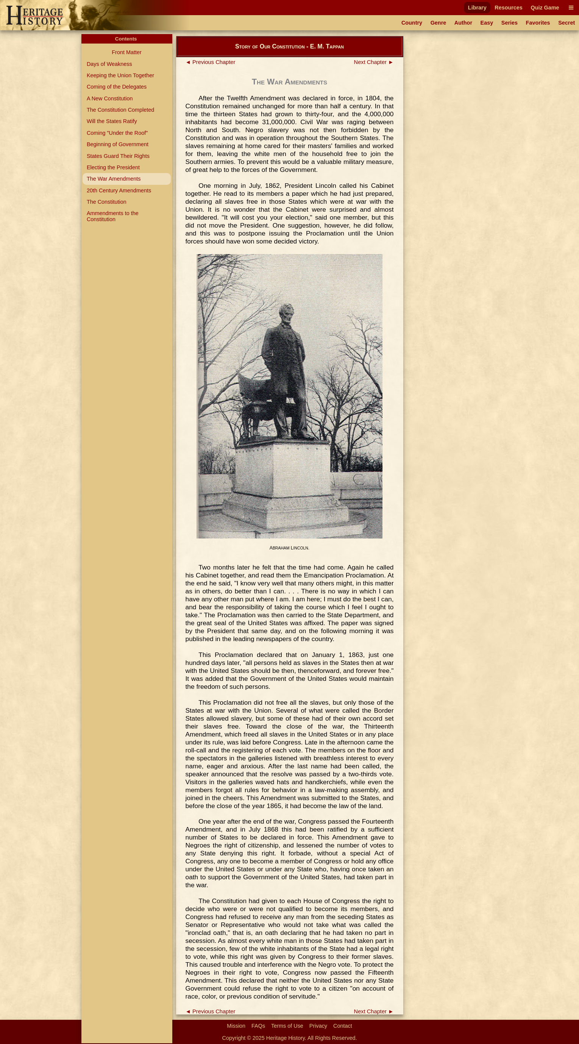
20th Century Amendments (119, 190)
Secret (566, 23)
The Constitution (106, 202)
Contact (342, 1026)
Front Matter (126, 52)
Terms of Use (287, 1026)
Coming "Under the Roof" (117, 133)
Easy (487, 23)
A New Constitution (110, 98)
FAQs (258, 1026)
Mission (236, 1026)
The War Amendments (114, 179)
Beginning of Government (117, 144)
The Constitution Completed (120, 110)
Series (509, 23)
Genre (438, 23)
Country (411, 23)
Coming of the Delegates (117, 87)
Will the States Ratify (112, 121)
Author (463, 23)
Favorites (538, 23)
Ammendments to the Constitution (113, 216)
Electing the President (113, 167)
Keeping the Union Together (120, 75)
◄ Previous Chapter (211, 62)
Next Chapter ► (374, 62)
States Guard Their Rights (118, 156)
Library (477, 8)
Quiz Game (545, 8)
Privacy (318, 1026)
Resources (509, 8)
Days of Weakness (109, 64)
